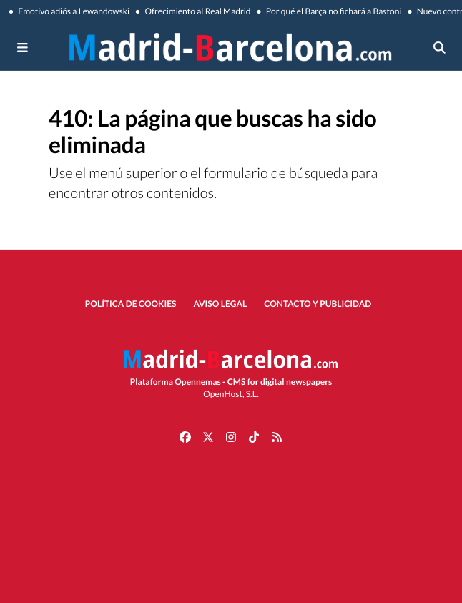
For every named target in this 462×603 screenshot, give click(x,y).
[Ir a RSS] (276, 436)
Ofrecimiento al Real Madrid (197, 11)
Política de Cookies (131, 303)
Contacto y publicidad (317, 303)
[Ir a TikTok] (253, 436)
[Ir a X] (208, 436)
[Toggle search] (440, 47)
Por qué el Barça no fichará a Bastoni (333, 11)
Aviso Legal (220, 303)
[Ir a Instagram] (231, 436)
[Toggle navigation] (23, 47)
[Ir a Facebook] (185, 436)
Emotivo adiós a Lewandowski (72, 11)
